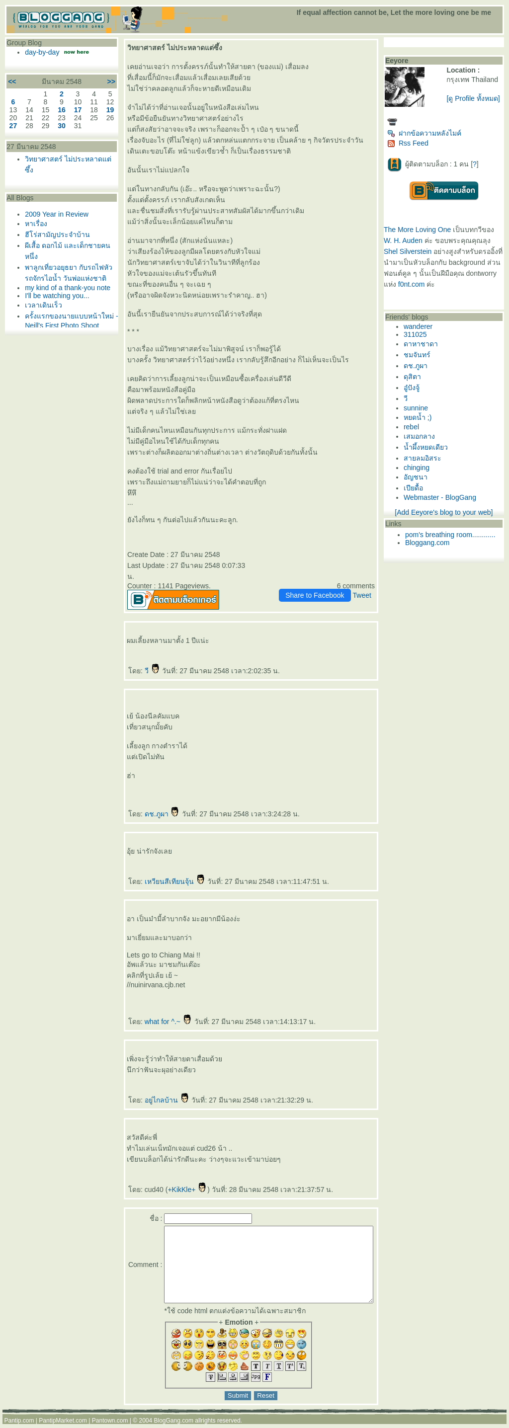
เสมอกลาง (422, 436)
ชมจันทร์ (420, 355)
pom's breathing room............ (454, 535)
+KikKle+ (170, 1179)
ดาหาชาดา (424, 344)
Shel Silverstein (411, 251)
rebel (415, 427)
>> (94, 81)
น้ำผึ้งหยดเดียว (429, 447)
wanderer (421, 326)
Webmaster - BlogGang (443, 497)
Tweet (365, 584)
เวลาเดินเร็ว (43, 324)
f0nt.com (447, 284)
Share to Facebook (318, 584)
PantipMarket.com (63, 1424)
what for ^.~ (151, 1011)
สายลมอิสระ (426, 458)
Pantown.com (110, 1424)
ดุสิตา (415, 377)
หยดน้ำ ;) (421, 417)
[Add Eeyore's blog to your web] (446, 512)
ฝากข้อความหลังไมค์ (428, 133)
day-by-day (43, 52)
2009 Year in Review (56, 214)
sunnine (419, 408)
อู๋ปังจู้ (415, 388)
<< (12, 81)
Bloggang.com (431, 543)
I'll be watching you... (57, 314)
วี (135, 660)
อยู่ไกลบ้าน (149, 1089)
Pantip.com (19, 1424)
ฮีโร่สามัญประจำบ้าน (57, 234)
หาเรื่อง (36, 224)
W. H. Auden (406, 240)
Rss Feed (411, 143)
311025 (418, 334)
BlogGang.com (173, 1424)
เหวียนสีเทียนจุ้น (157, 870)
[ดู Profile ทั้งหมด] (475, 98)
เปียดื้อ (416, 488)
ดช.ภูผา (145, 803)
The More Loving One (420, 230)
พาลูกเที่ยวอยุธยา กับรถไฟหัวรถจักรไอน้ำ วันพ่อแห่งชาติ (61, 278)
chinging (420, 468)
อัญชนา (419, 477)
